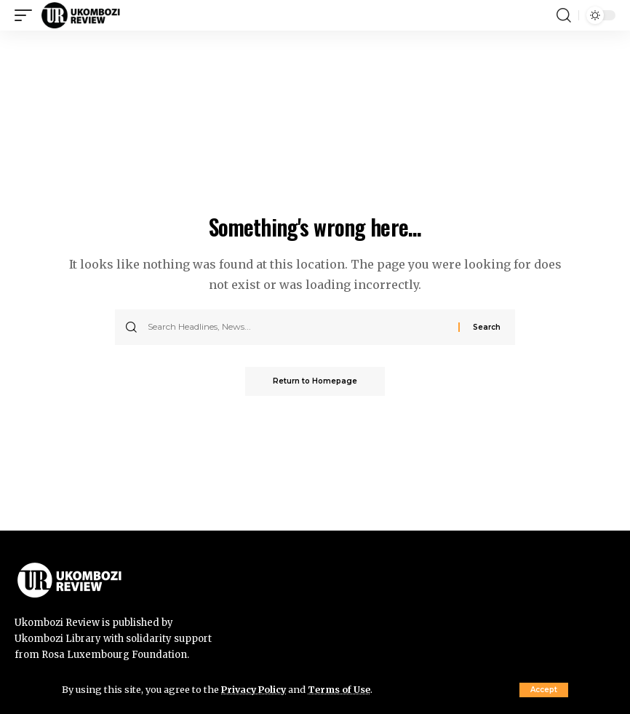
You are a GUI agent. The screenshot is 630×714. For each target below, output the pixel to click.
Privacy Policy (255, 689)
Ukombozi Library (59, 638)
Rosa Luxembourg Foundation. (115, 654)
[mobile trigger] (27, 15)
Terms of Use (343, 689)
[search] (564, 15)
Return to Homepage (315, 381)
